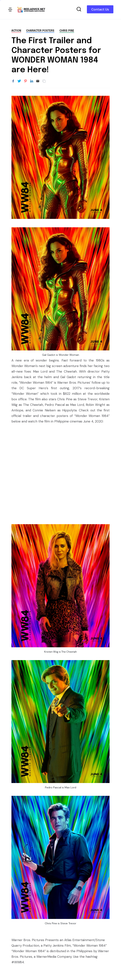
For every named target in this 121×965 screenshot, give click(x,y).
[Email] (37, 81)
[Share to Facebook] (13, 81)
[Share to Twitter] (19, 81)
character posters (40, 30)
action (16, 30)
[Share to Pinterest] (25, 81)
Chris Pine (66, 30)
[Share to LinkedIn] (31, 81)
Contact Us (100, 9)
